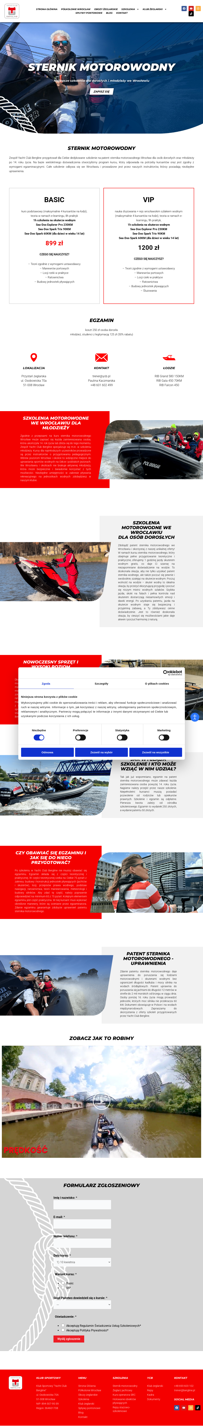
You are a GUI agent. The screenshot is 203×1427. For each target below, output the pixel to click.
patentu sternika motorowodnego (149, 971)
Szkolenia (130, 9)
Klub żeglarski (155, 9)
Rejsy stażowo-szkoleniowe (121, 1409)
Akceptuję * (103, 1326)
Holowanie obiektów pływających (124, 1401)
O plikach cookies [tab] (157, 683)
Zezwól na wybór (101, 752)
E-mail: (59, 1217)
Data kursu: (62, 1255)
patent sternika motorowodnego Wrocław (127, 158)
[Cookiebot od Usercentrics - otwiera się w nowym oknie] (166, 673)
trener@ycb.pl (101, 376)
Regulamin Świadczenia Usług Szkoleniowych (110, 1326)
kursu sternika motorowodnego (149, 552)
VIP (68, 1288)
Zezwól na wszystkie (155, 752)
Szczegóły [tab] (101, 683)
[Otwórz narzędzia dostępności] (194, 717)
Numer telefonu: (65, 1236)
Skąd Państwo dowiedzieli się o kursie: (80, 1298)
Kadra (150, 1394)
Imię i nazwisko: (65, 1197)
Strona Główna (46, 9)
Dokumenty (153, 1399)
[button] (101, 1102)
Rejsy (150, 1390)
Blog (109, 12)
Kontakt (121, 12)
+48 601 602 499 (101, 385)
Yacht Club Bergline (30, 158)
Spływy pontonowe (89, 12)
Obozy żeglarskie (106, 9)
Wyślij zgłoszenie (68, 1339)
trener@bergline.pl (184, 1390)
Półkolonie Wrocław (75, 9)
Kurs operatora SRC (124, 1394)
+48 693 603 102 (184, 1385)
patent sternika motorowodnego (150, 545)
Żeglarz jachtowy (122, 1390)
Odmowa (47, 752)
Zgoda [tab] (46, 683)
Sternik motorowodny (125, 1385)
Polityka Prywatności (93, 1330)
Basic (69, 1283)
